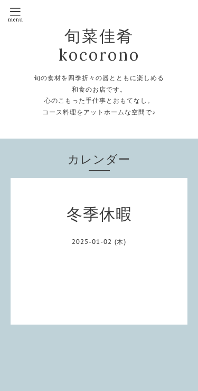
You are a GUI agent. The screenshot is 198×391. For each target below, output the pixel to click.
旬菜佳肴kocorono (99, 45)
